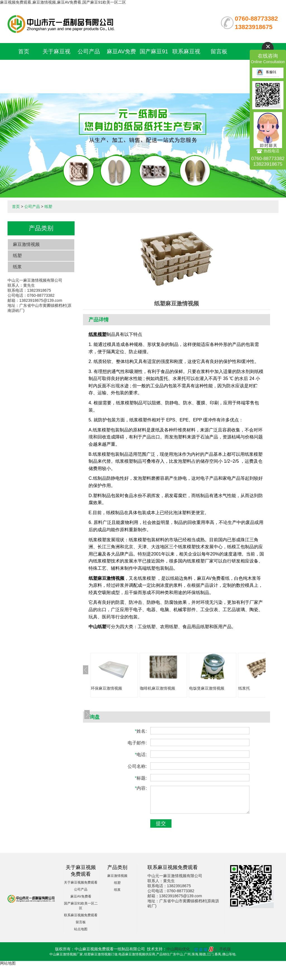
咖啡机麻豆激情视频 (157, 688)
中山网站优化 (178, 949)
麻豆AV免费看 (80, 896)
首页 (23, 51)
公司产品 (89, 51)
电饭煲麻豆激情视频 (206, 688)
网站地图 (8, 963)
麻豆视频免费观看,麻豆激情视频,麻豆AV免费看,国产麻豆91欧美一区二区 (63, 2)
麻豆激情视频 (26, 244)
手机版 (225, 949)
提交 (161, 823)
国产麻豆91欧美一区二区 (154, 68)
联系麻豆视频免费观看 (80, 915)
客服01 (266, 72)
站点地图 (80, 929)
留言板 (219, 51)
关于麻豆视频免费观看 (80, 882)
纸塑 (48, 206)
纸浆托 (244, 688)
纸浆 (17, 266)
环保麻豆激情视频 (106, 688)
